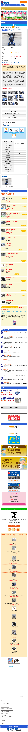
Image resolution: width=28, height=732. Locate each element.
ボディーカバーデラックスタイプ (14, 560)
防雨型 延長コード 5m (14, 626)
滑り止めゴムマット (14, 578)
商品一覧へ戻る (14, 407)
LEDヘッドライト (14, 618)
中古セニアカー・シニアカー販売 (7, 701)
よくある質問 (3, 715)
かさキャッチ (14, 635)
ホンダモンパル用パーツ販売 (6, 708)
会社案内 (3, 719)
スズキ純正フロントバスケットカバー (14, 569)
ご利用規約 (3, 720)
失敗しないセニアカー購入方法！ (7, 716)
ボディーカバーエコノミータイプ (14, 542)
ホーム (2, 700)
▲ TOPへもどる (23, 696)
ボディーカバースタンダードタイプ (14, 551)
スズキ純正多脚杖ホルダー (14, 603)
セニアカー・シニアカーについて (7, 710)
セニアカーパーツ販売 (5, 707)
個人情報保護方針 (4, 722)
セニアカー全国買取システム (6, 711)
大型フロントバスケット (14, 643)
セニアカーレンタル (5, 703)
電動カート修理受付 (5, 713)
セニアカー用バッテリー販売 (6, 705)
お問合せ (3, 723)
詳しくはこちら (14, 504)
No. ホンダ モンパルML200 (8, 185)
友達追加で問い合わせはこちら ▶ (14, 522)
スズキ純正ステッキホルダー (14, 595)
